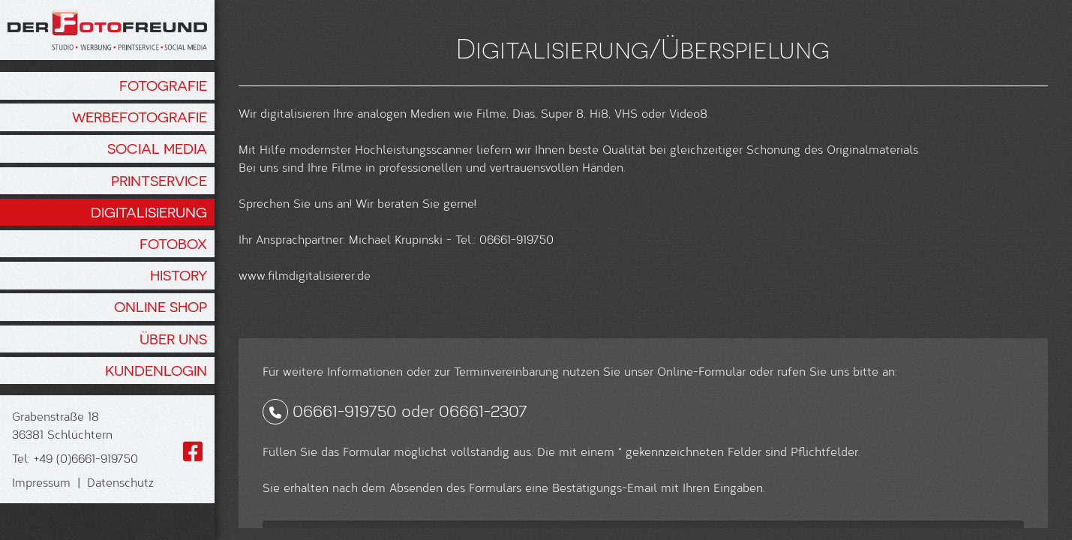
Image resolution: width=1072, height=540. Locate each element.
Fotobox (173, 244)
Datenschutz (120, 482)
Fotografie (163, 85)
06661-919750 (345, 501)
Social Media (157, 148)
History (178, 275)
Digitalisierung (149, 212)
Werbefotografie (139, 117)
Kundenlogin (156, 370)
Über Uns (173, 339)
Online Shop (160, 306)
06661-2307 (483, 501)
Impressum (41, 482)
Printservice (159, 180)
